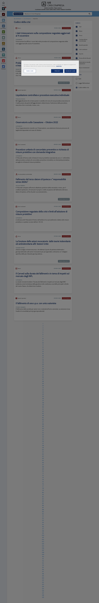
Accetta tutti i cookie (70, 71)
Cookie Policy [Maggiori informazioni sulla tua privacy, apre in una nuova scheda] (59, 66)
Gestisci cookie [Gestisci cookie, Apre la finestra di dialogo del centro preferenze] (29, 71)
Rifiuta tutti (57, 71)
